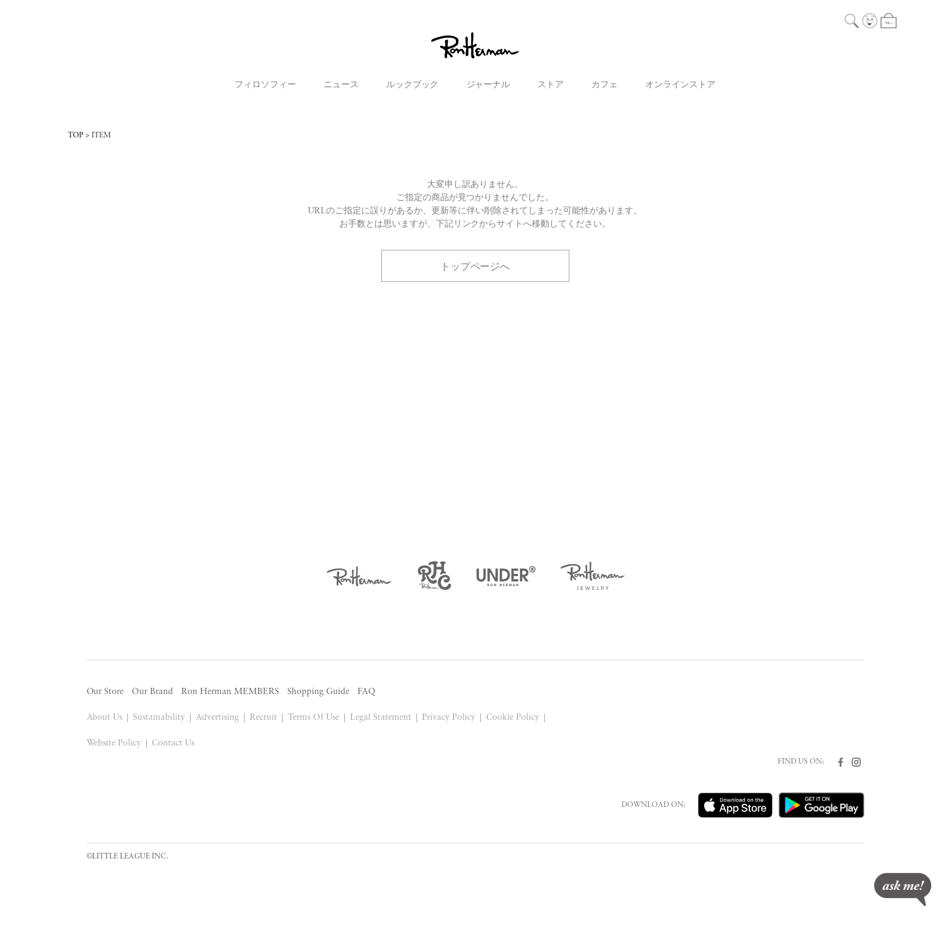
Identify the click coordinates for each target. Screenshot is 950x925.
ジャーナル (488, 85)
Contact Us (173, 743)
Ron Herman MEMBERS (230, 692)
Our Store (105, 692)
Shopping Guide (318, 692)
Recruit (263, 717)
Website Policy (114, 743)
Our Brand (152, 692)
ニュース (341, 85)
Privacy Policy (448, 717)
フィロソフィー (265, 85)
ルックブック (412, 85)
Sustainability (159, 717)
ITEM (101, 135)
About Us (105, 717)
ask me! (902, 889)
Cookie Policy (512, 717)
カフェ (604, 85)
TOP (76, 135)
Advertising (217, 717)
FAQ (366, 692)
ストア (550, 85)
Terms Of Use (313, 717)
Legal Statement (380, 717)
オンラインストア (680, 85)
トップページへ (475, 265)
